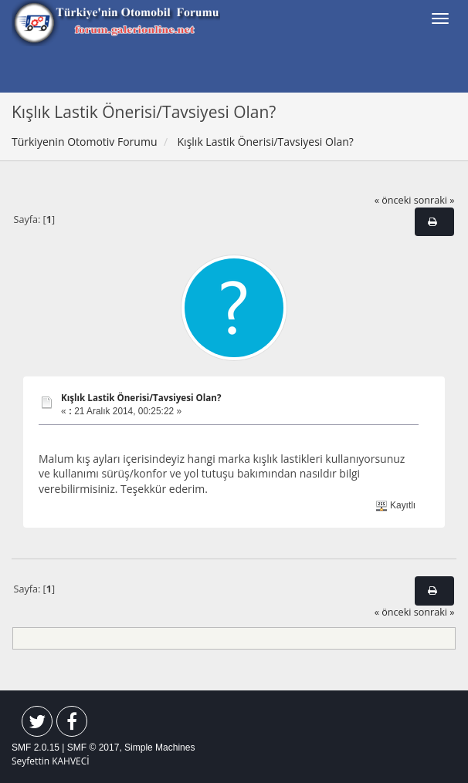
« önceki (393, 200)
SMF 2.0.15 (35, 747)
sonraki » (434, 200)
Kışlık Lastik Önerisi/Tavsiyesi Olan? (141, 397)
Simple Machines (159, 747)
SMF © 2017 (93, 747)
